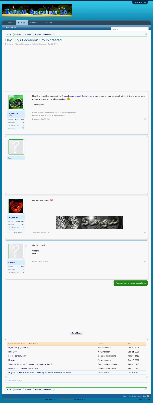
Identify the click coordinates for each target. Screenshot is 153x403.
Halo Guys (12, 352)
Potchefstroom (19, 232)
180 (23, 122)
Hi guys (11, 360)
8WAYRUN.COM (80, 400)
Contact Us (127, 396)
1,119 (22, 269)
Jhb (23, 128)
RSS (148, 396)
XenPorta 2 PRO (51, 400)
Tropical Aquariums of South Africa (77, 96)
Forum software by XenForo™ (24, 400)
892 (23, 224)
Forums (21, 23)
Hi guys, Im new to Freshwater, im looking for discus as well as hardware (39, 372)
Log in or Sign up (140, 2)
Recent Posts (76, 333)
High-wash (43, 44)
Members (34, 23)
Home (11, 23)
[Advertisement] (76, 67)
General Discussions (23, 44)
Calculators (47, 23)
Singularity (13, 217)
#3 (145, 262)
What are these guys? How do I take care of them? (30, 364)
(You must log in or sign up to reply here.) (131, 283)
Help (134, 396)
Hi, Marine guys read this (19, 348)
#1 (145, 119)
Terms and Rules (144, 400)
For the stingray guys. (17, 356)
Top (144, 396)
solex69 (11, 262)
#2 (145, 232)
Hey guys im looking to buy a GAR (23, 368)
